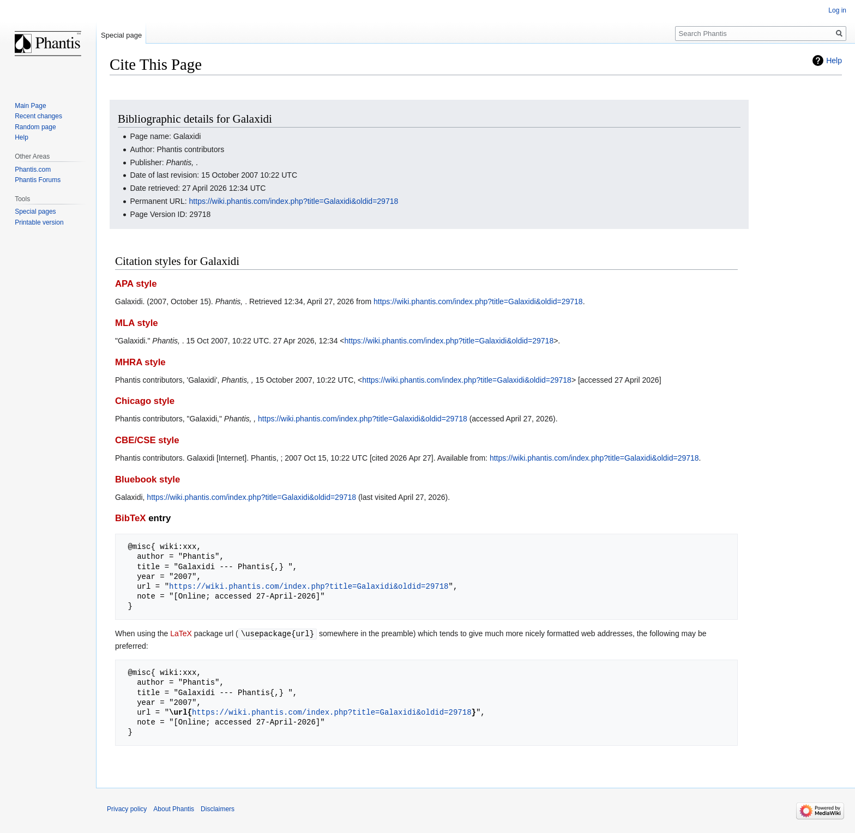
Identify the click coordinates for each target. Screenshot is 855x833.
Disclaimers (217, 808)
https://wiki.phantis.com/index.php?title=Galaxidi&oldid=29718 (294, 201)
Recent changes (38, 116)
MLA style (136, 323)
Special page (121, 35)
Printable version (39, 222)
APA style (135, 284)
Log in (837, 10)
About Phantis (173, 808)
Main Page (30, 106)
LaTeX (181, 633)
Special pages (35, 211)
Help (834, 60)
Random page (35, 127)
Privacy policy (127, 808)
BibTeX (130, 518)
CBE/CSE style (147, 440)
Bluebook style (147, 479)
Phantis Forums (38, 180)
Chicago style (144, 401)
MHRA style (140, 362)
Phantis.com (33, 169)
